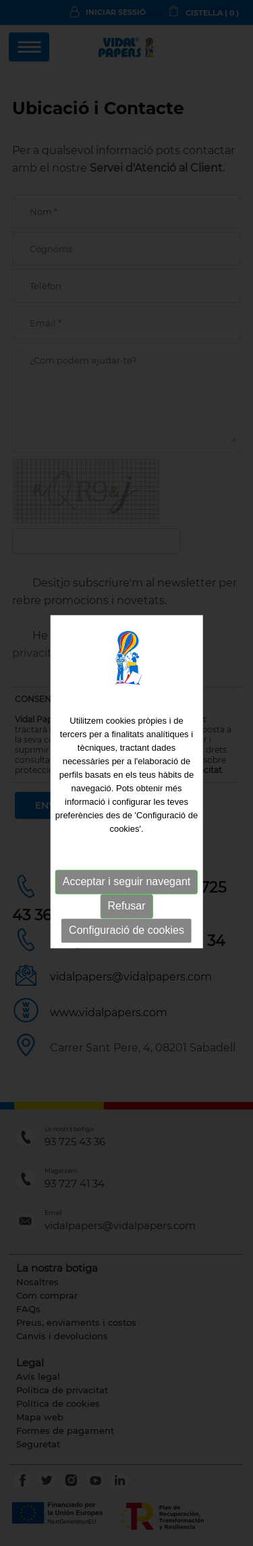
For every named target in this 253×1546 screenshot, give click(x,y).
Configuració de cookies (126, 933)
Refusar (126, 909)
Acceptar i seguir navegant (126, 885)
